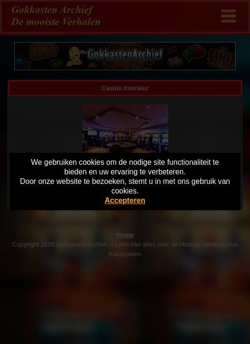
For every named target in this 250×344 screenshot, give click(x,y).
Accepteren (125, 200)
